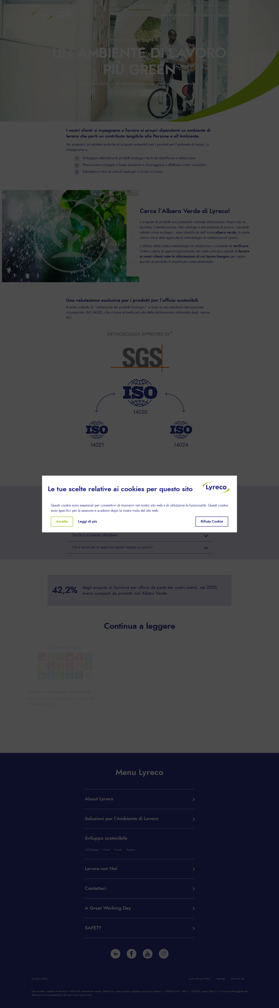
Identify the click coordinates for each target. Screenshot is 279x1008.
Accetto (62, 521)
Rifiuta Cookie (212, 521)
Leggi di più (87, 521)
